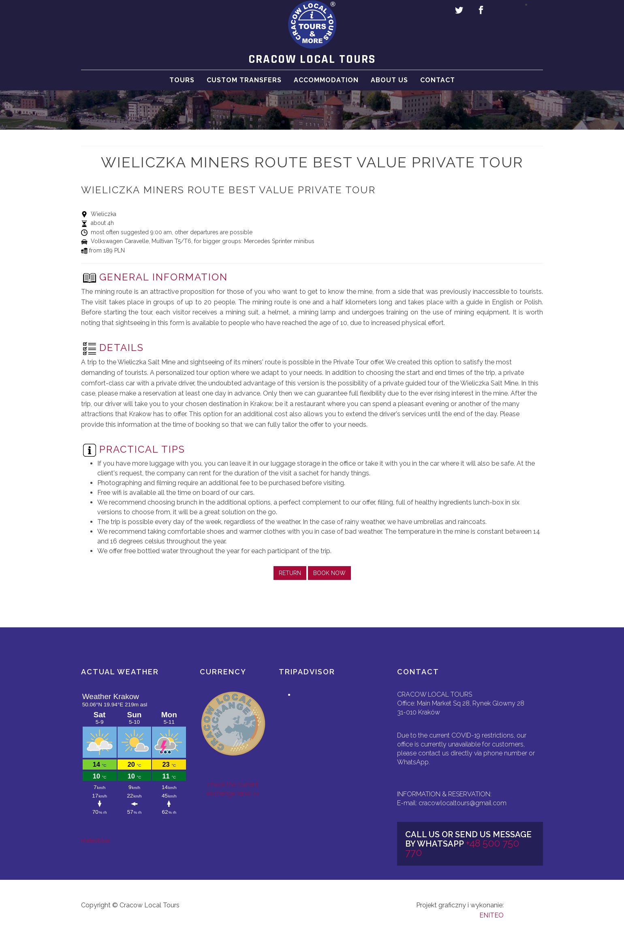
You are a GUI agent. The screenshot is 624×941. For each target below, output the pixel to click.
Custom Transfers (244, 88)
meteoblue (95, 840)
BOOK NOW (329, 573)
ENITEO (491, 915)
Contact (437, 88)
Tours (181, 88)
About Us (389, 88)
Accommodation (326, 88)
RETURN (290, 573)
